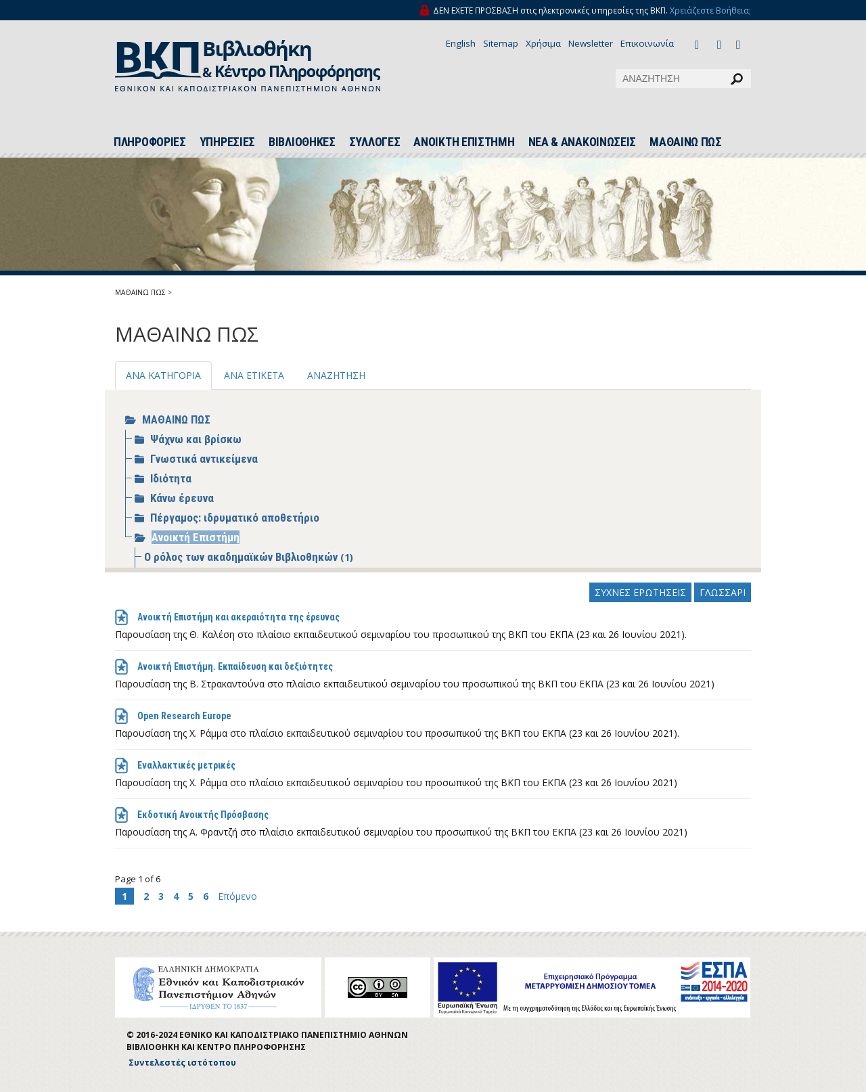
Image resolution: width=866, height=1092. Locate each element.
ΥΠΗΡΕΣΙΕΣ (227, 142)
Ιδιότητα (170, 478)
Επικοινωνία (647, 43)
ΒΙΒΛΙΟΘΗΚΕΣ (302, 142)
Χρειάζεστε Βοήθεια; (710, 10)
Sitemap (500, 43)
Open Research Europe (184, 715)
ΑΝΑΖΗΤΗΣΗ (336, 375)
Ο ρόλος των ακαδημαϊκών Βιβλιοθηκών (242, 557)
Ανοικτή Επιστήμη (196, 537)
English (461, 43)
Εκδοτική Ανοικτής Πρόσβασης (203, 814)
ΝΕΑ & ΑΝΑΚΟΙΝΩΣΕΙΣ (582, 142)
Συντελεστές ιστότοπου (182, 1062)
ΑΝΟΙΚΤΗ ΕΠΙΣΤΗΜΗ (463, 142)
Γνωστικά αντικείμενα (204, 458)
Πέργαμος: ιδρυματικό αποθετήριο (234, 517)
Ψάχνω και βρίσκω (196, 439)
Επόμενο (237, 896)
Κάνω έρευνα (182, 498)
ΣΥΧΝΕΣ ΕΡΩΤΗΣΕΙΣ (640, 592)
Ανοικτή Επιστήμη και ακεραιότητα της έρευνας (238, 617)
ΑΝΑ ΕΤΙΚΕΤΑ (254, 375)
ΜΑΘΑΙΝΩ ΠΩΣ (686, 142)
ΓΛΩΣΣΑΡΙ (723, 592)
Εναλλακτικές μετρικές (186, 765)
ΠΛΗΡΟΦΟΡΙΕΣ (150, 142)
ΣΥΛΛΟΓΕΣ (375, 142)
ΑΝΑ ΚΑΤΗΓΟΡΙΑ (163, 375)
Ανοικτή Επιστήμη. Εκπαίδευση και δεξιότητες (235, 666)
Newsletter (590, 43)
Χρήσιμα (543, 43)
